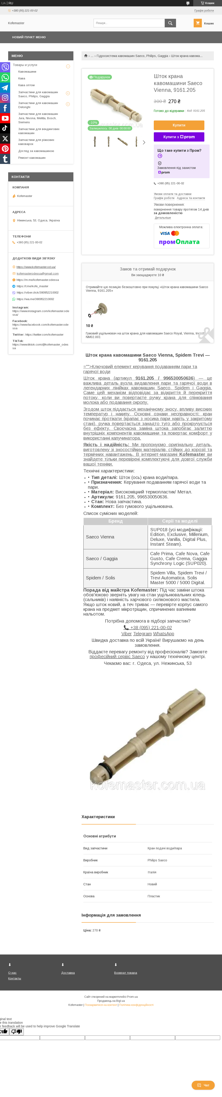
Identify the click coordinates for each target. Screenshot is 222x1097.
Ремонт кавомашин (32, 157)
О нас (12, 972)
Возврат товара (125, 972)
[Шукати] (170, 23)
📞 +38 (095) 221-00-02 (147, 627)
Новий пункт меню (29, 37)
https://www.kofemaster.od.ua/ (36, 267)
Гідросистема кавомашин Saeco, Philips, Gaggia (132, 56)
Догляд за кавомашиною (36, 151)
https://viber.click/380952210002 (38, 292)
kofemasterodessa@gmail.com (38, 273)
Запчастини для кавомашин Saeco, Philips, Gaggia (38, 94)
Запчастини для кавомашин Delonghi (38, 105)
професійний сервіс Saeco (117, 656)
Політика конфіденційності (136, 1005)
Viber (126, 633)
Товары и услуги (25, 65)
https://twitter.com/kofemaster (44, 334)
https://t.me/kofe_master (32, 286)
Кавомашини (27, 71)
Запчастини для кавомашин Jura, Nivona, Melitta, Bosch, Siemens (38, 118)
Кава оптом (26, 85)
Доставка (68, 972)
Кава (21, 78)
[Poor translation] (16, 1031)
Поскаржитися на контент (101, 1005)
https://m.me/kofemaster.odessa (38, 280)
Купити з (179, 137)
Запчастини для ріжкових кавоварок (36, 142)
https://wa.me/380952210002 (35, 299)
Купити (179, 125)
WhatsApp (163, 633)
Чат (203, 1085)
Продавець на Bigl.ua (111, 1000)
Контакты (14, 978)
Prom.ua (132, 996)
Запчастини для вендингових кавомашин (39, 131)
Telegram (142, 633)
